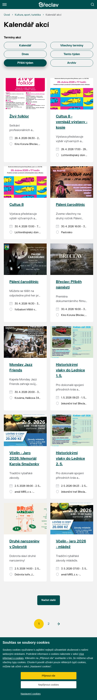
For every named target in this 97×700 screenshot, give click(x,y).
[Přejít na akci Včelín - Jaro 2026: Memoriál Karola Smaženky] (25, 430)
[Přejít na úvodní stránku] (48, 4)
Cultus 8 (16, 204)
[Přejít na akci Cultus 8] (25, 182)
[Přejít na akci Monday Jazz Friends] (25, 342)
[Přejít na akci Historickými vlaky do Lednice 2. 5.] (71, 430)
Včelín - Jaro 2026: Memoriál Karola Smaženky (24, 458)
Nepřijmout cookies (48, 684)
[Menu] (4, 4)
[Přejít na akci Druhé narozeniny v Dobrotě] (25, 518)
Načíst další (48, 600)
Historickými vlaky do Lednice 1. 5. (70, 370)
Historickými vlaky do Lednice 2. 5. (70, 458)
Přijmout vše (48, 675)
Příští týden (25, 63)
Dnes (25, 54)
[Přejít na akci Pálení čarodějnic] (71, 182)
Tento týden (72, 54)
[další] (58, 624)
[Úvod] (7, 15)
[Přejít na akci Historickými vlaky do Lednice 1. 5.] (71, 342)
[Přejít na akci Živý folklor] (25, 93)
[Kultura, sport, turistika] (28, 15)
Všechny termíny (71, 45)
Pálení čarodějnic (70, 204)
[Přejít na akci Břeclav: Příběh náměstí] (71, 259)
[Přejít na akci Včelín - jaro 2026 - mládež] (71, 518)
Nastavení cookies (31, 693)
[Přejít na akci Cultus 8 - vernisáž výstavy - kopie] (71, 93)
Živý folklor (19, 116)
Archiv (71, 63)
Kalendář (25, 45)
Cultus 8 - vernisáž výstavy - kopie (71, 122)
